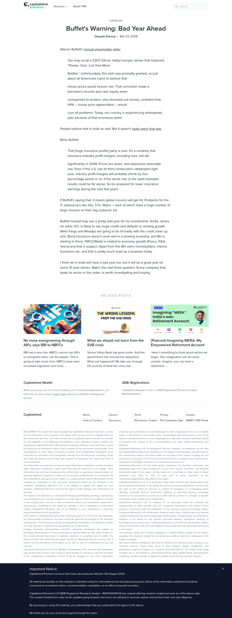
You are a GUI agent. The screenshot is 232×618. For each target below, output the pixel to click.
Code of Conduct (92, 420)
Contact (190, 414)
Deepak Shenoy (105, 36)
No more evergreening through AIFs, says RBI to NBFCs (49, 342)
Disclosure (115, 420)
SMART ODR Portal (197, 420)
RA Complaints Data (171, 420)
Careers (113, 414)
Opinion (116, 20)
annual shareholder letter (102, 49)
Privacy (164, 414)
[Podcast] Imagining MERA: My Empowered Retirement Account (177, 342)
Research (59, 6)
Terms (137, 414)
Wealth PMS (79, 6)
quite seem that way (146, 129)
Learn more (60, 394)
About (86, 414)
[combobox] (191, 6)
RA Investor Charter (145, 420)
